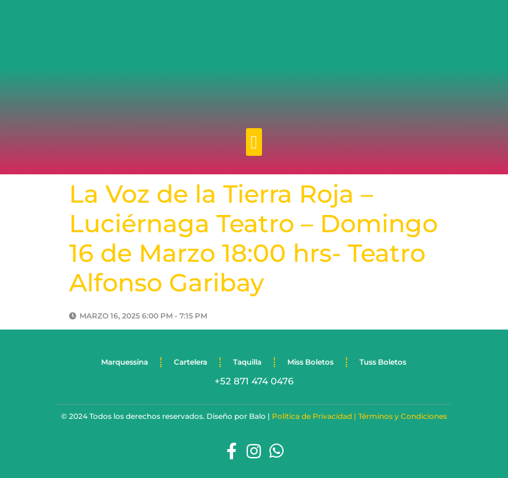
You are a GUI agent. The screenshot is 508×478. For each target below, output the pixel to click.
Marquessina (124, 362)
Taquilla (247, 362)
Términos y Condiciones (402, 416)
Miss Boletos (310, 362)
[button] (254, 142)
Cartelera (190, 362)
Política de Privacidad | (315, 416)
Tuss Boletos (382, 362)
